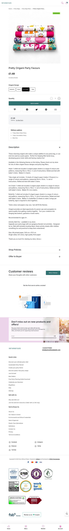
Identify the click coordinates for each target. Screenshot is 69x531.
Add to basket (34, 103)
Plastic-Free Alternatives (16, 423)
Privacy (11, 432)
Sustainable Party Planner (16, 365)
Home (10, 8)
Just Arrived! (12, 373)
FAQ (10, 388)
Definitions (12, 426)
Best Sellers (12, 376)
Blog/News (12, 385)
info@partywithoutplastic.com (51, 350)
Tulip (33, 89)
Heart (18, 89)
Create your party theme (16, 368)
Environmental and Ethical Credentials (20, 417)
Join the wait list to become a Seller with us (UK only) (24, 402)
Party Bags (17, 8)
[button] (62, 3)
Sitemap (11, 391)
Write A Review (53, 273)
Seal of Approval (13, 420)
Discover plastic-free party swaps (18, 370)
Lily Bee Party (19, 120)
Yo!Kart (38, 459)
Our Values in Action (15, 414)
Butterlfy (12, 89)
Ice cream (25, 89)
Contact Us (12, 429)
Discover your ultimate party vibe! (18, 362)
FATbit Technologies (54, 459)
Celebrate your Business (16, 382)
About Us (11, 411)
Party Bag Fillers (26, 8)
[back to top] (67, 513)
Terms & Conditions (14, 434)
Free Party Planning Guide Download (19, 379)
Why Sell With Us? (14, 400)
